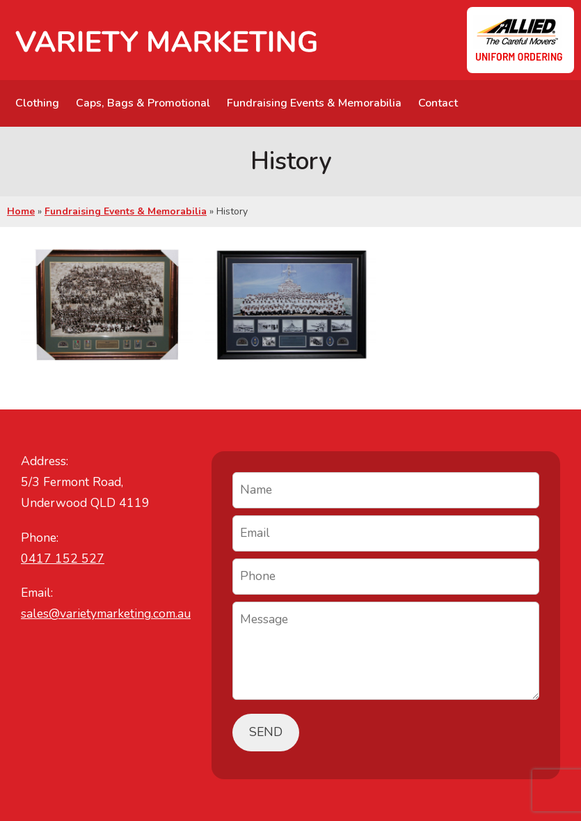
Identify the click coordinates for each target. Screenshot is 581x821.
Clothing (37, 103)
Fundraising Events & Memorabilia (314, 103)
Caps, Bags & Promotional (143, 103)
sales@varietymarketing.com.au (106, 613)
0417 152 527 (62, 558)
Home (21, 211)
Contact (438, 103)
